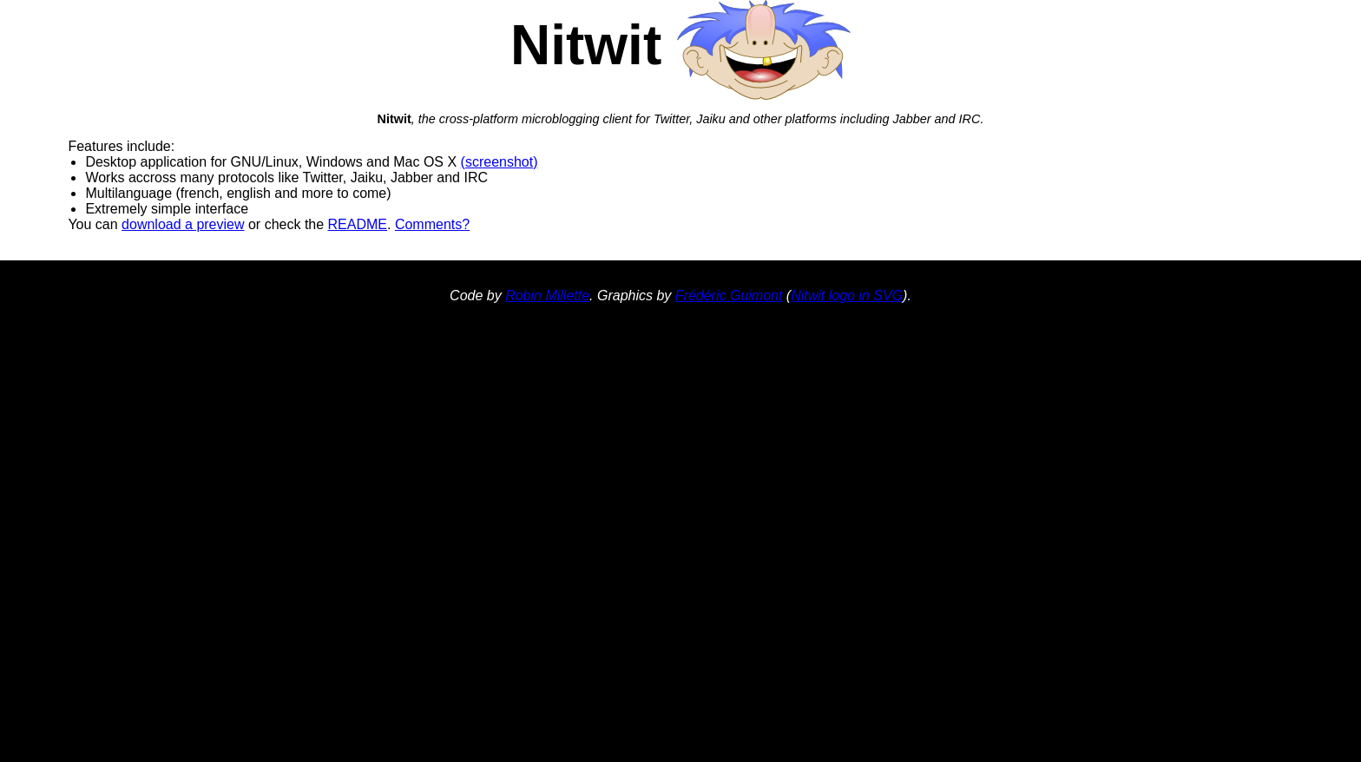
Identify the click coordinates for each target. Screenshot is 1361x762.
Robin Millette (547, 295)
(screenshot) (499, 161)
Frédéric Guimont (729, 295)
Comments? (432, 224)
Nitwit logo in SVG (847, 295)
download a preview (183, 224)
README (357, 224)
